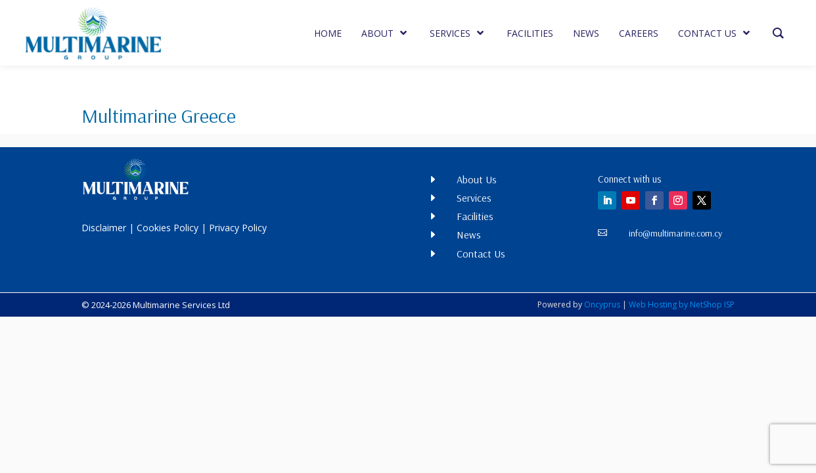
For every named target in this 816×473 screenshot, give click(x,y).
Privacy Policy (238, 227)
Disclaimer (103, 227)
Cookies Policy (167, 227)
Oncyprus (602, 304)
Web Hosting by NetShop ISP (682, 304)
